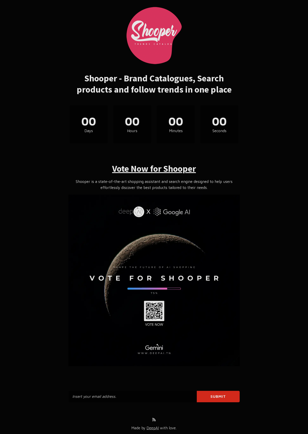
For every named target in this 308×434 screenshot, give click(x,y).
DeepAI (153, 428)
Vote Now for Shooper (154, 168)
